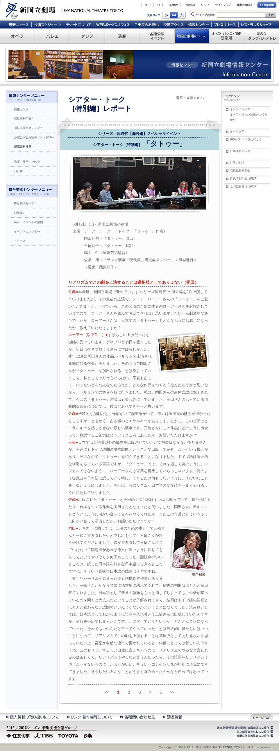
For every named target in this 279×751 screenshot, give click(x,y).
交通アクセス (173, 24)
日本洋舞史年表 (240, 151)
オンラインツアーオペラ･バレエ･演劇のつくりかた (249, 114)
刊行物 (18, 171)
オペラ (17, 36)
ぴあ (89, 735)
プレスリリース (225, 24)
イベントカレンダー (27, 231)
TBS (43, 735)
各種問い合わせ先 (137, 717)
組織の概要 (244, 4)
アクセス (20, 240)
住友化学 (18, 735)
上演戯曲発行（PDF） (244, 186)
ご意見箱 (189, 4)
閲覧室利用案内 (24, 118)
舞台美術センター (25, 203)
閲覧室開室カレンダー (28, 127)
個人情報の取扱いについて (32, 717)
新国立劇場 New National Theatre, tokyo (64, 10)
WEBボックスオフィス (113, 24)
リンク (205, 4)
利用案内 (20, 212)
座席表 (173, 4)
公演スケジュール (47, 24)
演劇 (122, 36)
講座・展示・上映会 (27, 161)
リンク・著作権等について (89, 717)
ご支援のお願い (146, 24)
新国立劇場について (191, 36)
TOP (147, 4)
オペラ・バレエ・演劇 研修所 (226, 36)
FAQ (160, 4)
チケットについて (78, 24)
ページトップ (261, 717)
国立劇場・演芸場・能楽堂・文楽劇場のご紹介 (244, 728)
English (267, 4)
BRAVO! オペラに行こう (246, 139)
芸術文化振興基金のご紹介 (254, 736)
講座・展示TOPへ (190, 98)
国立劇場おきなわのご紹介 (254, 732)
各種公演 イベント (157, 36)
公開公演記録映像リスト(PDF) (34, 137)
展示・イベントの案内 (28, 222)
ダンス (87, 36)
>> (172, 692)
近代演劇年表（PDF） (244, 178)
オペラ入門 (237, 131)
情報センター (199, 24)
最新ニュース (19, 24)
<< (107, 692)
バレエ (52, 36)
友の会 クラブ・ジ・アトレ (261, 36)
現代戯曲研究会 (240, 170)
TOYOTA (68, 735)
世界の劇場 (237, 162)
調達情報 (172, 717)
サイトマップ (223, 4)
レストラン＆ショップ (256, 24)
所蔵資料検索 (22, 146)
